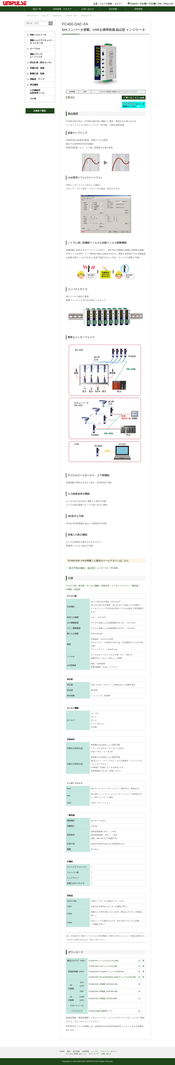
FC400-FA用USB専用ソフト (101, 1011)
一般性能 (134, 586)
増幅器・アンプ (37, 79)
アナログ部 (71, 586)
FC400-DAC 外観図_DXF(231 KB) (103, 984)
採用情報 (138, 9)
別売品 (77, 589)
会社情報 (113, 9)
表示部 (81, 586)
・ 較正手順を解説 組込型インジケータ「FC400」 (93, 568)
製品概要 (72, 91)
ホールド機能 (93, 586)
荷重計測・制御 (37, 68)
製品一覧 (37, 9)
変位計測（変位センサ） (41, 62)
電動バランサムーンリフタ (36, 55)
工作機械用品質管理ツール (37, 91)
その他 (33, 98)
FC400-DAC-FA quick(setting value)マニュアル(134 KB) (112, 977)
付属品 (69, 589)
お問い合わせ (87, 9)
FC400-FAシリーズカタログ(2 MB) (103, 961)
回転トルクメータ (38, 35)
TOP (32, 16)
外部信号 (105, 586)
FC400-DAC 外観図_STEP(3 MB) (103, 998)
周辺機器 (34, 85)
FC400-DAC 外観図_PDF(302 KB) (103, 991)
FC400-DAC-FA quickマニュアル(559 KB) (106, 972)
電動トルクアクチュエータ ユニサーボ (41, 41)
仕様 (84, 91)
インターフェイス (119, 586)
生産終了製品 (39, 111)
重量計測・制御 (37, 73)
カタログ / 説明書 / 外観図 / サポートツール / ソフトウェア (118, 91)
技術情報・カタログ (62, 9)
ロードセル (35, 48)
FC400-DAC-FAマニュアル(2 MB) (103, 966)
